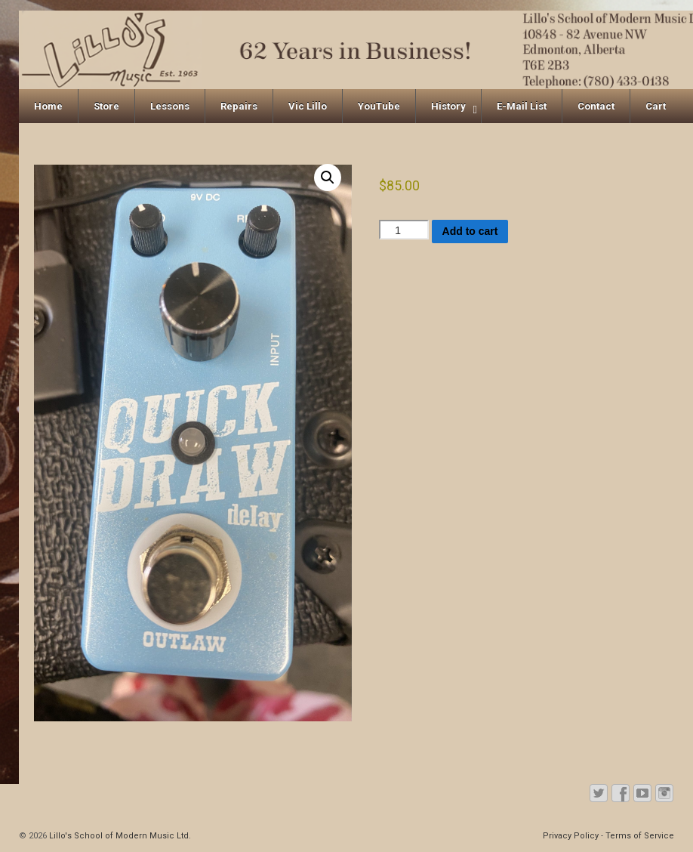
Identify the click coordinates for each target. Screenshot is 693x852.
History (448, 106)
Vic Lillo (307, 106)
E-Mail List (522, 106)
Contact (596, 106)
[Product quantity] (404, 229)
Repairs (238, 106)
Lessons (169, 106)
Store (106, 106)
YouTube (379, 106)
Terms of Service (639, 836)
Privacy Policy (571, 836)
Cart (655, 106)
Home (48, 106)
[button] (327, 177)
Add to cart (470, 231)
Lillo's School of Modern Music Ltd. (119, 836)
